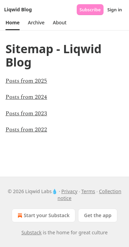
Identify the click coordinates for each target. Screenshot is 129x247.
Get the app (97, 215)
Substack (31, 232)
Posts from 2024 (26, 97)
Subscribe (90, 10)
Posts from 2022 (26, 129)
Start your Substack (42, 215)
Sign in (114, 10)
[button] (12, 22)
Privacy (69, 191)
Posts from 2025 (26, 81)
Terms (88, 191)
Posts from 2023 (26, 113)
